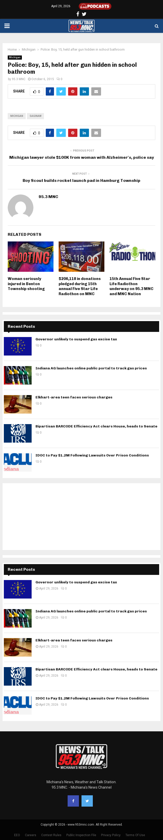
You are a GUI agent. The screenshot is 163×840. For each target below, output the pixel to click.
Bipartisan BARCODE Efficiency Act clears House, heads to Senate (96, 426)
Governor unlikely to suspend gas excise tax (76, 339)
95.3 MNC (18, 79)
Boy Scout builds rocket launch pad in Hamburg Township (81, 180)
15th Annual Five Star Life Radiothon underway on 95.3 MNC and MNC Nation (131, 286)
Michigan (15, 57)
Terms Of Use (135, 835)
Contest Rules (51, 835)
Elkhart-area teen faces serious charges (73, 397)
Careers (30, 835)
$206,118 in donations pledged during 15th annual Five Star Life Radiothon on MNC (80, 286)
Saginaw (35, 116)
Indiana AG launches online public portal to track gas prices (91, 368)
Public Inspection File (81, 835)
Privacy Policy (111, 835)
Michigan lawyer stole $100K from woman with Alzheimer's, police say (81, 157)
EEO (17, 835)
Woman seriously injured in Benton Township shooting (26, 283)
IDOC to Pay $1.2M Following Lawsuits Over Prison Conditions (92, 455)
